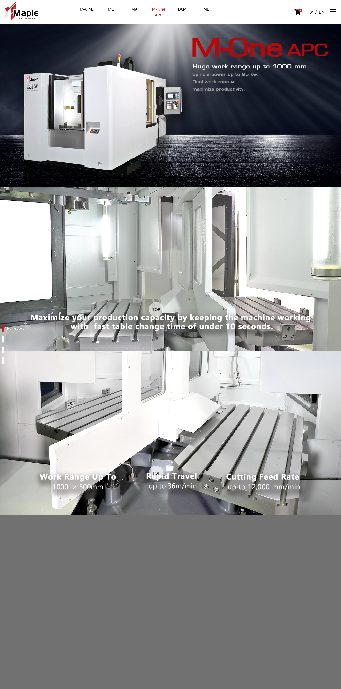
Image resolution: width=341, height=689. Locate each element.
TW (310, 12)
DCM (182, 9)
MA (134, 9)
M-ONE (87, 9)
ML (206, 9)
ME (111, 9)
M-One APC (158, 11)
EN (321, 12)
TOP (156, 309)
